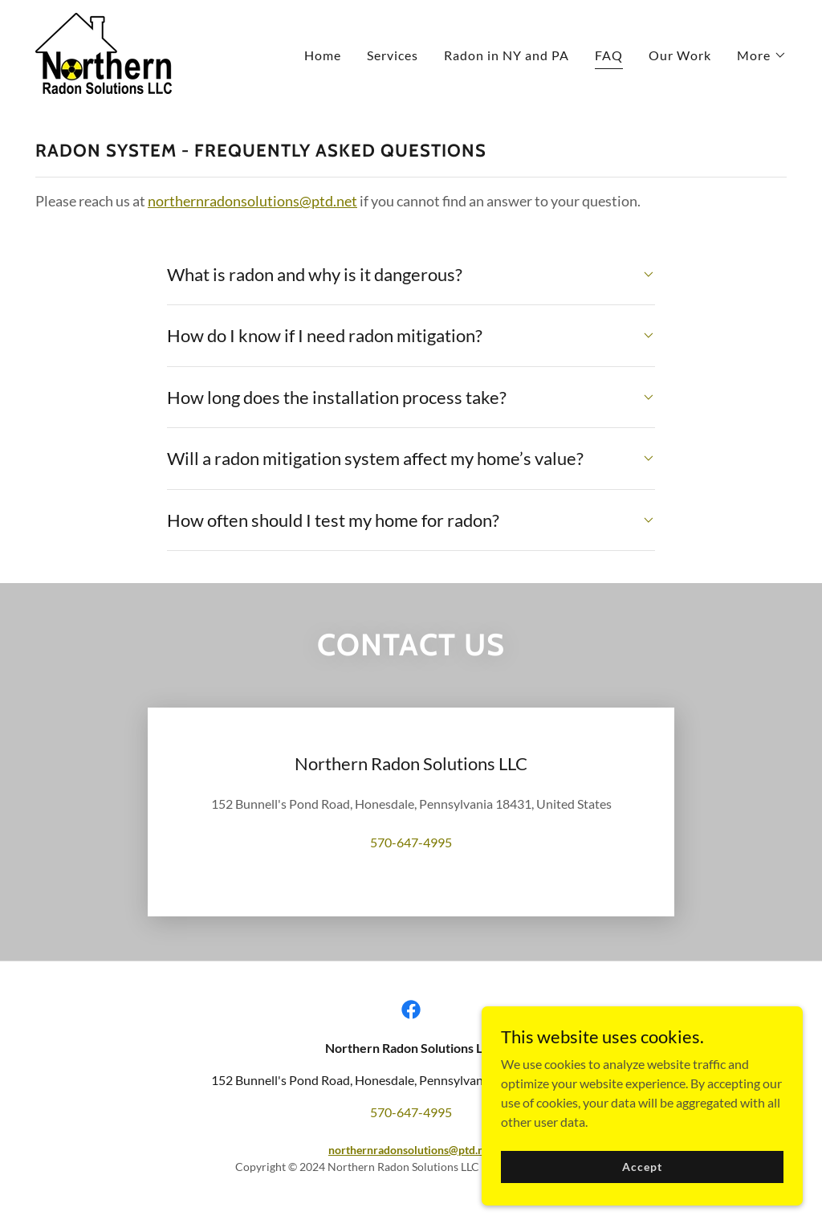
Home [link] (322, 55)
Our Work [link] (680, 55)
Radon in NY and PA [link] (506, 55)
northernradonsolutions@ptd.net (252, 201)
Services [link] (392, 55)
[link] (103, 51)
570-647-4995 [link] (411, 842)
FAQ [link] (609, 55)
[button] (762, 55)
